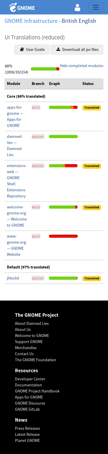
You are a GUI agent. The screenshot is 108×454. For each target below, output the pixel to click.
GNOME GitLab (27, 409)
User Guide (32, 49)
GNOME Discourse (30, 403)
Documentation (28, 385)
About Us (23, 329)
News (21, 420)
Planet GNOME (27, 440)
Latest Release (27, 434)
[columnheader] (17, 83)
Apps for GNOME (29, 397)
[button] (77, 7)
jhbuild (13, 278)
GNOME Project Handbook (37, 391)
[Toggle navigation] (95, 7)
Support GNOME (29, 341)
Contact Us (24, 353)
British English (79, 20)
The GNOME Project (36, 315)
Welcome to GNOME (32, 335)
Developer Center (30, 378)
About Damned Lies (32, 323)
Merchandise (26, 347)
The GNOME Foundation (35, 359)
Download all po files (77, 49)
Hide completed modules (81, 65)
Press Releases (27, 428)
